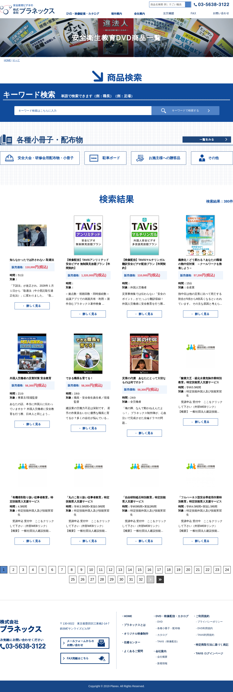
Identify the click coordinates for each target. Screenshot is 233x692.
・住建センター (130, 642)
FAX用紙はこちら (87, 658)
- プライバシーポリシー (209, 621)
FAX (190, 13)
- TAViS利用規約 (205, 634)
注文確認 (165, 13)
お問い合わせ (217, 13)
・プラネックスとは (133, 624)
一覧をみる (206, 139)
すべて (16, 60)
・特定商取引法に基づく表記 (210, 644)
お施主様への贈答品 (164, 158)
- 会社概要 (161, 656)
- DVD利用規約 (204, 628)
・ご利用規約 (201, 616)
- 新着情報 (161, 663)
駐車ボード (111, 158)
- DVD (159, 621)
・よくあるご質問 (132, 651)
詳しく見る (32, 306)
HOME (7, 60)
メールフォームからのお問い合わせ (86, 643)
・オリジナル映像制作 (134, 633)
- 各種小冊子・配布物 (168, 628)
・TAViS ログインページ (208, 653)
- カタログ (161, 634)
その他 (213, 158)
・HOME (126, 616)
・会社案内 (159, 651)
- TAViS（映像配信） (167, 641)
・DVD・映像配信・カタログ (171, 616)
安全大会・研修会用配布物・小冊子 (46, 158)
